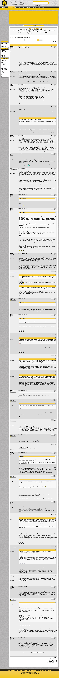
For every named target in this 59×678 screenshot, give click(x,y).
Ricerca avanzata (38, 5)
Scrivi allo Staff (35, 672)
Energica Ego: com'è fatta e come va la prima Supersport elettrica (29, 29)
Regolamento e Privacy (29, 672)
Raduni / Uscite (34, 7)
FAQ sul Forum (4, 43)
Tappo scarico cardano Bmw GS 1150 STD (4, 63)
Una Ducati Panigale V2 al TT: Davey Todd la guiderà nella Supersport (22, 30)
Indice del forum (12, 37)
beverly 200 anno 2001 (5, 66)
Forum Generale (18, 37)
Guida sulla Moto (26, 7)
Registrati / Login (19, 7)
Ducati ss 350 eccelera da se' (4, 74)
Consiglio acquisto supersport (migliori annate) (25, 32)
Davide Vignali (31, 673)
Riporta (52, 46)
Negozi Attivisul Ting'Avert (4, 56)
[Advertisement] (33, 17)
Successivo (55, 43)
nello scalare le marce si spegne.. (5, 69)
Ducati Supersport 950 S (43, 29)
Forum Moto (11, 7)
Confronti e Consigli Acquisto (26, 37)
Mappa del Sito (23, 672)
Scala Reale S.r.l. (24, 673)
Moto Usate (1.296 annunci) (4, 51)
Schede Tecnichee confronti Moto (4, 53)
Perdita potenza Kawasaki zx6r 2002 (4, 71)
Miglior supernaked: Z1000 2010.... (42, 31)
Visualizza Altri (5, 76)
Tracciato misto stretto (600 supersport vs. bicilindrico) (41, 32)
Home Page (4, 7)
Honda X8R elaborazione (4, 61)
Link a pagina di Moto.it (37, 74)
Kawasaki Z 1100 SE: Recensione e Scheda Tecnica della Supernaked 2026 (44, 30)
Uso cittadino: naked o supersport (33, 33)
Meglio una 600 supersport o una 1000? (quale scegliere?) (28, 31)
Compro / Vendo (41, 7)
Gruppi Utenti (4, 46)
